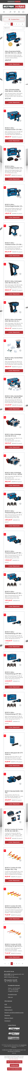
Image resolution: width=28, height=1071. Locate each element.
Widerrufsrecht (8, 1010)
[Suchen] (11, 11)
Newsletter (7, 1015)
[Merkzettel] (15, 11)
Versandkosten (24, 1044)
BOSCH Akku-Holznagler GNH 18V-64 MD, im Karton (13, 282)
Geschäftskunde (11, 1)
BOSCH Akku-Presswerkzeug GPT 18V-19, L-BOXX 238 (13, 552)
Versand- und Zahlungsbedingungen (14, 1012)
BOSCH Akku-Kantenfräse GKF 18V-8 (14, 358)
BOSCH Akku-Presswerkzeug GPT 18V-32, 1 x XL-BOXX (13, 632)
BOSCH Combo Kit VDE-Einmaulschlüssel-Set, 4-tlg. (13, 906)
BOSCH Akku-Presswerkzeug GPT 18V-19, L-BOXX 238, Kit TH (13, 592)
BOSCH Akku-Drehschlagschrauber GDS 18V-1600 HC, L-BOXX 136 (14, 205)
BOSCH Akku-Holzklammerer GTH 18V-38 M (13, 243)
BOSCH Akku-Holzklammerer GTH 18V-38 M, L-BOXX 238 (13, 128)
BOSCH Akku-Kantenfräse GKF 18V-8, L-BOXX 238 (14, 397)
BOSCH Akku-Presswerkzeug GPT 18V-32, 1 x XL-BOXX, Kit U (13, 713)
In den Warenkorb (14, 64)
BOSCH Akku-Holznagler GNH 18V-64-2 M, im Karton (13, 320)
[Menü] (4, 11)
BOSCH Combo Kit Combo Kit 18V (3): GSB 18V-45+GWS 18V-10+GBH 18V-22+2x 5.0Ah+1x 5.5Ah (14, 830)
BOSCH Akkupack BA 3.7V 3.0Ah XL (14, 753)
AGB (5, 1004)
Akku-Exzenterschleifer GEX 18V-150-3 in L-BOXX (13, 52)
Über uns (10, 997)
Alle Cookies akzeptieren (14, 1069)
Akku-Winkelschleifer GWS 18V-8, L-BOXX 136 (13, 90)
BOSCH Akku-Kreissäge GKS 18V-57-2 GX (13, 435)
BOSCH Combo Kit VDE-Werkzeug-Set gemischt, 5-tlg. (13, 945)
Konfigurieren (14, 1065)
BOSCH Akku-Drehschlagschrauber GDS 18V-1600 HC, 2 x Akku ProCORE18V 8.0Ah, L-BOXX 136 (14, 167)
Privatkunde (17, 1)
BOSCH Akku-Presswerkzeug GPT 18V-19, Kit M (13, 511)
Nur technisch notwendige (14, 1062)
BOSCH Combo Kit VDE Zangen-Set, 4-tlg (13, 868)
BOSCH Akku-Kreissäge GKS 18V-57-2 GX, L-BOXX (13, 473)
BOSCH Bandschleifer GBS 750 (14, 792)
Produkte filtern (14, 19)
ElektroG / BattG (8, 1018)
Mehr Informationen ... (14, 1059)
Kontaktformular (12, 994)
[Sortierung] (14, 27)
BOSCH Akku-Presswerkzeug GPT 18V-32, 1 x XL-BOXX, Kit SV (13, 673)
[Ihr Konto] (19, 11)
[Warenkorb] (24, 11)
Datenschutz (7, 1007)
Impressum (7, 1020)
